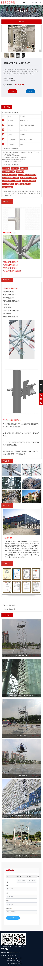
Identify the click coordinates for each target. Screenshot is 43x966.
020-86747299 (11, 955)
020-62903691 (20, 85)
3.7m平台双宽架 (21, 735)
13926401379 (11, 958)
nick (8, 952)
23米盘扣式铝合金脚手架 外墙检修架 (21, 816)
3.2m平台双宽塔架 (21, 775)
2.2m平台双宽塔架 (21, 856)
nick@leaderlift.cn (15, 952)
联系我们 (4, 949)
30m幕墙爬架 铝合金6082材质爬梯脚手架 (21, 695)
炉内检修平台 (21, 11)
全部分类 (21, 21)
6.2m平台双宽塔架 (21, 655)
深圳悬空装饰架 (11, 609)
